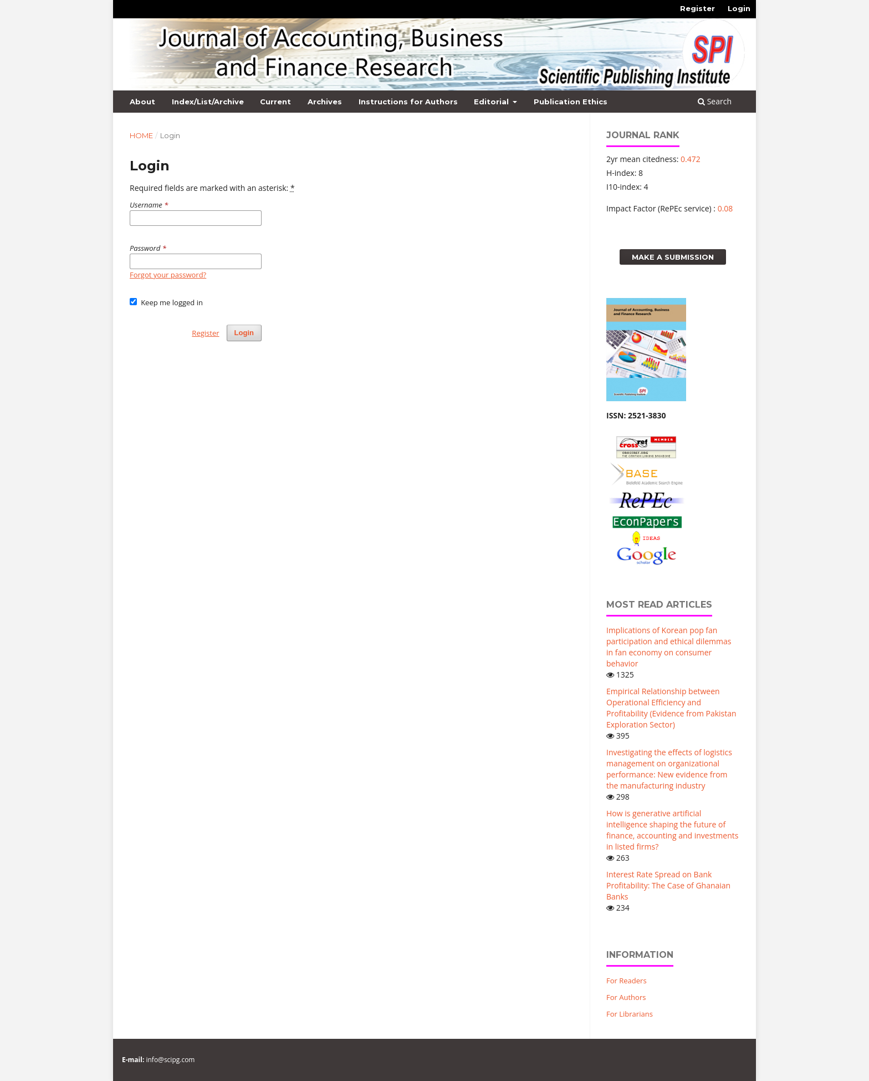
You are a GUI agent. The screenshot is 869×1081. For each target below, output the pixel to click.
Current (275, 101)
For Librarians (629, 1014)
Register (697, 8)
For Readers (626, 981)
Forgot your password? (168, 275)
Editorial (492, 101)
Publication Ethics (570, 101)
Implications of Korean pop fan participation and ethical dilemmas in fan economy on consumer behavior (668, 647)
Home (141, 135)
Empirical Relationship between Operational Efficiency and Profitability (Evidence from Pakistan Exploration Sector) (671, 708)
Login (739, 8)
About (142, 101)
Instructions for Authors (408, 101)
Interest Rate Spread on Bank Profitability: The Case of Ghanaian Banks (668, 885)
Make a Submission (673, 256)
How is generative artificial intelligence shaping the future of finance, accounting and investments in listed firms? (672, 830)
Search (715, 101)
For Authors (626, 997)
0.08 (725, 208)
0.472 (691, 159)
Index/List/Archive (208, 101)
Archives (325, 101)
